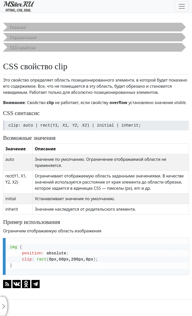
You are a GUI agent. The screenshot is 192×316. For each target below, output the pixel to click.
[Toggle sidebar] (4, 306)
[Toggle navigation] (182, 6)
